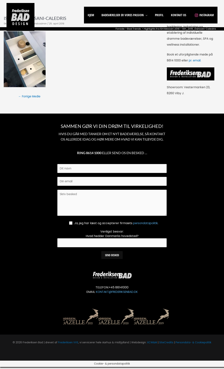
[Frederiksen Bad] (20, 17)
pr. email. (195, 60)
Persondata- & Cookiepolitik (194, 344)
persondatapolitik (145, 225)
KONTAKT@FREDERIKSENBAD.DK (116, 294)
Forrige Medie (30, 96)
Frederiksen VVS (67, 344)
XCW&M (152, 344)
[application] (149, 15)
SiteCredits (166, 344)
